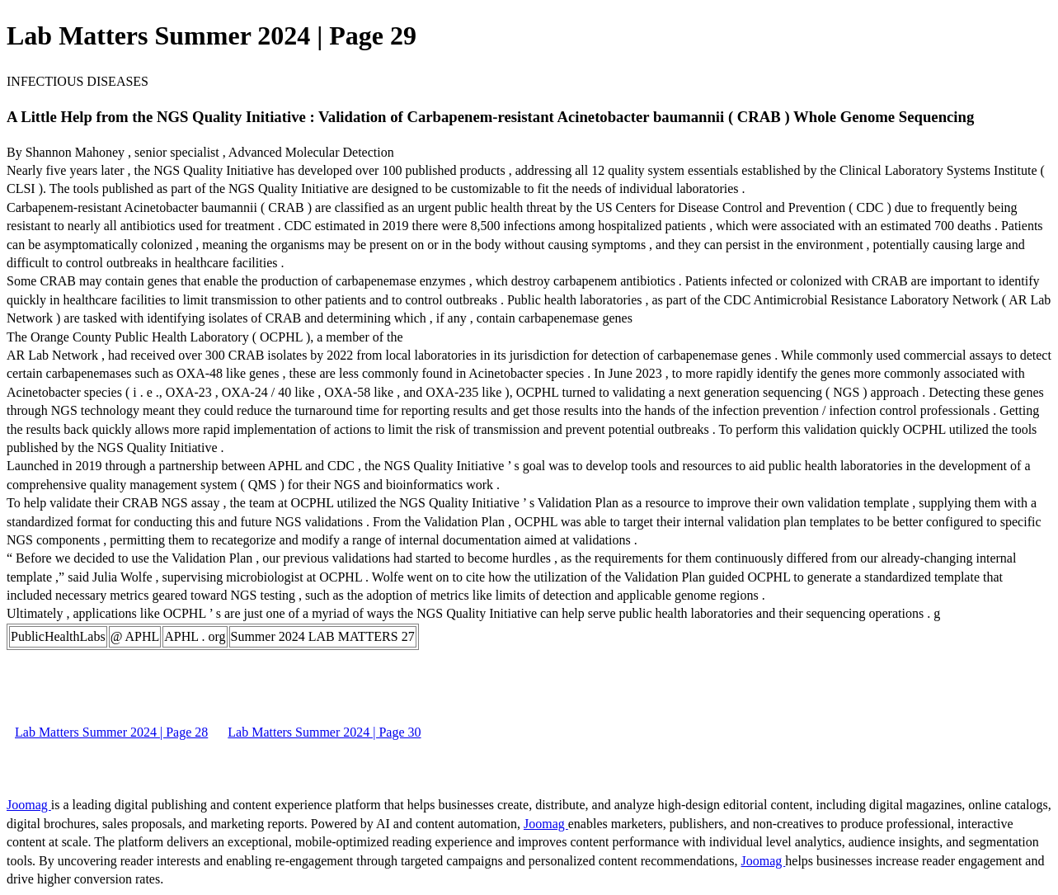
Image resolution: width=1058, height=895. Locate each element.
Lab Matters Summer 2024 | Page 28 (111, 732)
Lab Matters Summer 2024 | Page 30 (324, 732)
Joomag (29, 805)
